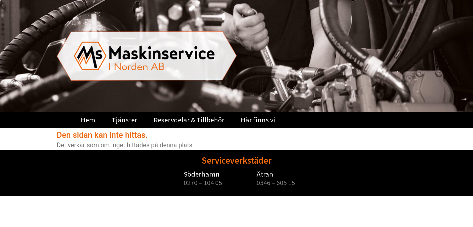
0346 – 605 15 (276, 182)
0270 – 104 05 (203, 182)
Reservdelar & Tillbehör (189, 119)
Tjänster (124, 119)
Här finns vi (258, 119)
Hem (88, 119)
